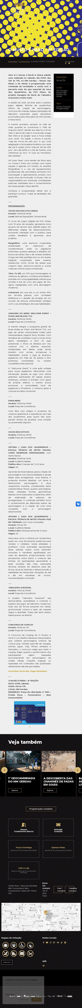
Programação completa (41, 810)
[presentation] (4, 770)
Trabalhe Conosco (71, 889)
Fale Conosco (59, 889)
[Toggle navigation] (70, 2)
